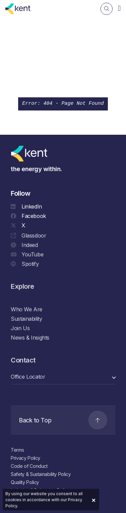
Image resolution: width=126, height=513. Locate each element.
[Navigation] (119, 8)
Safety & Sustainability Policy (41, 474)
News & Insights (30, 337)
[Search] (106, 9)
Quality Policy (25, 482)
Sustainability (26, 319)
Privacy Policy (25, 458)
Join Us (20, 328)
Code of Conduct (29, 466)
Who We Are (26, 309)
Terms (17, 450)
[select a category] (63, 377)
